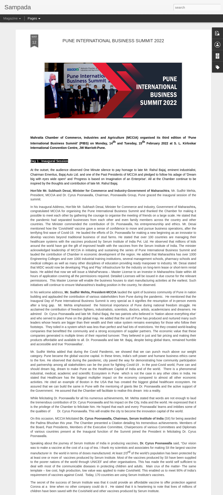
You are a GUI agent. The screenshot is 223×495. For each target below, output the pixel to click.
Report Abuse (138, 492)
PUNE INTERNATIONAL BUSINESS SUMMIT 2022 (113, 22)
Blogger (125, 492)
